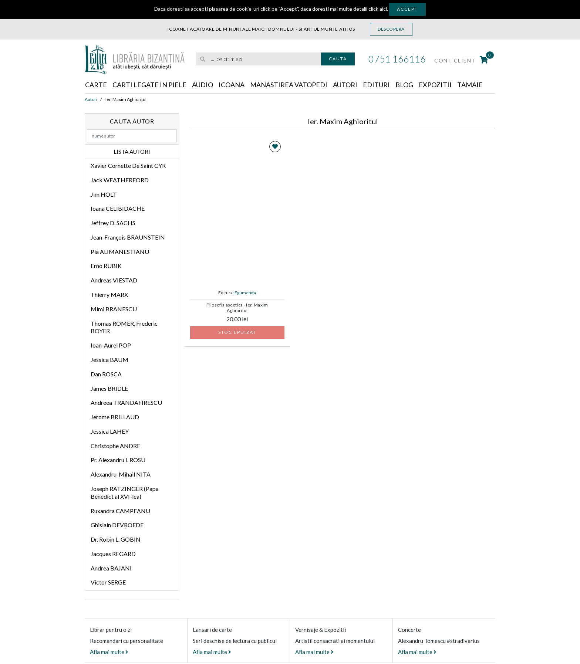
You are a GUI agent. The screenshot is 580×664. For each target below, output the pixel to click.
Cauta (338, 58)
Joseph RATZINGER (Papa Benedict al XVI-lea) (125, 492)
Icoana (232, 85)
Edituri (376, 85)
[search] (258, 58)
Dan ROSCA (106, 373)
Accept (407, 9)
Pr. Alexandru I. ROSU (118, 459)
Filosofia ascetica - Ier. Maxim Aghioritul (237, 307)
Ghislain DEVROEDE (117, 524)
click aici (377, 9)
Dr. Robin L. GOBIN (116, 539)
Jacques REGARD (113, 553)
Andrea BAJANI (111, 568)
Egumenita (245, 292)
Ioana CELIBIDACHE (118, 208)
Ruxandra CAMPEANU (120, 510)
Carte (96, 85)
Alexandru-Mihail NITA (121, 474)
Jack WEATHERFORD (120, 179)
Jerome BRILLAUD (115, 416)
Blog (404, 85)
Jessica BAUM (109, 359)
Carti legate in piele (149, 85)
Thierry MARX (109, 294)
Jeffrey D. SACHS (113, 222)
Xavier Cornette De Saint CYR (128, 165)
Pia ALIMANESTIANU (120, 251)
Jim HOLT (104, 194)
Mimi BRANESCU (114, 308)
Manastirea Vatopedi (288, 85)
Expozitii (435, 85)
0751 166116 (397, 58)
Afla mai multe (109, 651)
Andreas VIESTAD (114, 280)
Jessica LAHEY (110, 431)
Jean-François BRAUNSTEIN (128, 237)
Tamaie (470, 85)
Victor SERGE (108, 582)
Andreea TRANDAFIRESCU (126, 402)
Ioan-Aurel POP (111, 345)
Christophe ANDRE (115, 445)
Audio (202, 85)
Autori (345, 85)
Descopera (391, 29)
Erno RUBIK (106, 265)
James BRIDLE (109, 388)
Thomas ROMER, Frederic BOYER (124, 327)
